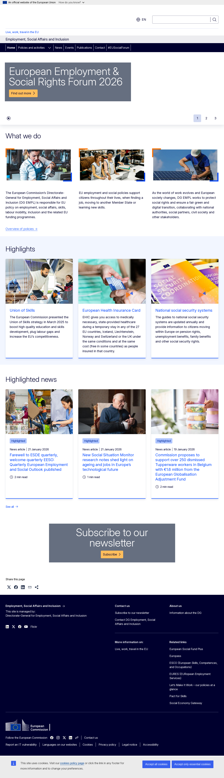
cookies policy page (72, 763)
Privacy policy (107, 744)
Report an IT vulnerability (21, 744)
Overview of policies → (22, 229)
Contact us (91, 737)
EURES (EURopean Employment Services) (189, 676)
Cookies (88, 744)
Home (11, 47)
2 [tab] (206, 118)
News (58, 47)
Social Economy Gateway (185, 703)
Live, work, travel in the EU (22, 32)
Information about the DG (185, 613)
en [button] (141, 19)
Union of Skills (22, 310)
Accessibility (151, 744)
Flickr (33, 626)
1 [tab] (197, 118)
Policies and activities (31, 47)
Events (69, 47)
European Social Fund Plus (186, 649)
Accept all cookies (156, 764)
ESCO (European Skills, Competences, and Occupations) (193, 665)
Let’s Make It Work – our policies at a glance (192, 687)
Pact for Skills (178, 696)
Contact (100, 47)
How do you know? (71, 2)
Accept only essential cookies (192, 764)
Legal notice (129, 744)
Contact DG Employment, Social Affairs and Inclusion (135, 622)
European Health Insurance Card (111, 310)
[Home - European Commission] (34, 17)
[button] (9, 587)
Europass (175, 656)
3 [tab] (215, 118)
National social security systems (183, 310)
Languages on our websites (59, 744)
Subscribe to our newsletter (132, 613)
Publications (84, 47)
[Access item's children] (49, 47)
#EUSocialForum (118, 47)
